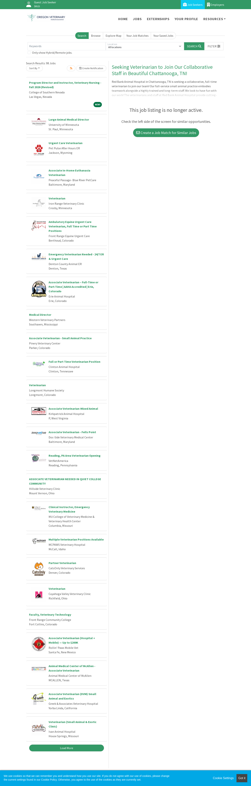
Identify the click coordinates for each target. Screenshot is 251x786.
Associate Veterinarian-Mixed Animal (73, 408)
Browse (96, 35)
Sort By (33, 68)
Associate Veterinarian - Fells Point (72, 432)
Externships (158, 19)
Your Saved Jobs (163, 35)
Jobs (137, 19)
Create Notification (91, 68)
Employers (215, 4)
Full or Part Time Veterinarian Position (74, 361)
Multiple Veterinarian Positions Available (76, 539)
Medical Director (40, 314)
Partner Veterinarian (62, 563)
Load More (66, 748)
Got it (241, 778)
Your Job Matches (137, 35)
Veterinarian (57, 198)
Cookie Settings (223, 778)
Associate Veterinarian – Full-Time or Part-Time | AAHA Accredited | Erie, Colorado (73, 286)
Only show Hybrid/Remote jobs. (52, 52)
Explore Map (113, 35)
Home (123, 19)
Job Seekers (193, 4)
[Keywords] (67, 46)
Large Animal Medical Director (69, 119)
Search (82, 35)
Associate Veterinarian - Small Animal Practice (60, 338)
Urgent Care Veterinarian (65, 143)
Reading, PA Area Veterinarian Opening (75, 455)
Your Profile (186, 19)
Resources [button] (213, 19)
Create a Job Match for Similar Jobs (166, 132)
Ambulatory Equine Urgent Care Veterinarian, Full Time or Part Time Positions (73, 226)
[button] (213, 46)
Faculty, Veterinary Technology (50, 614)
